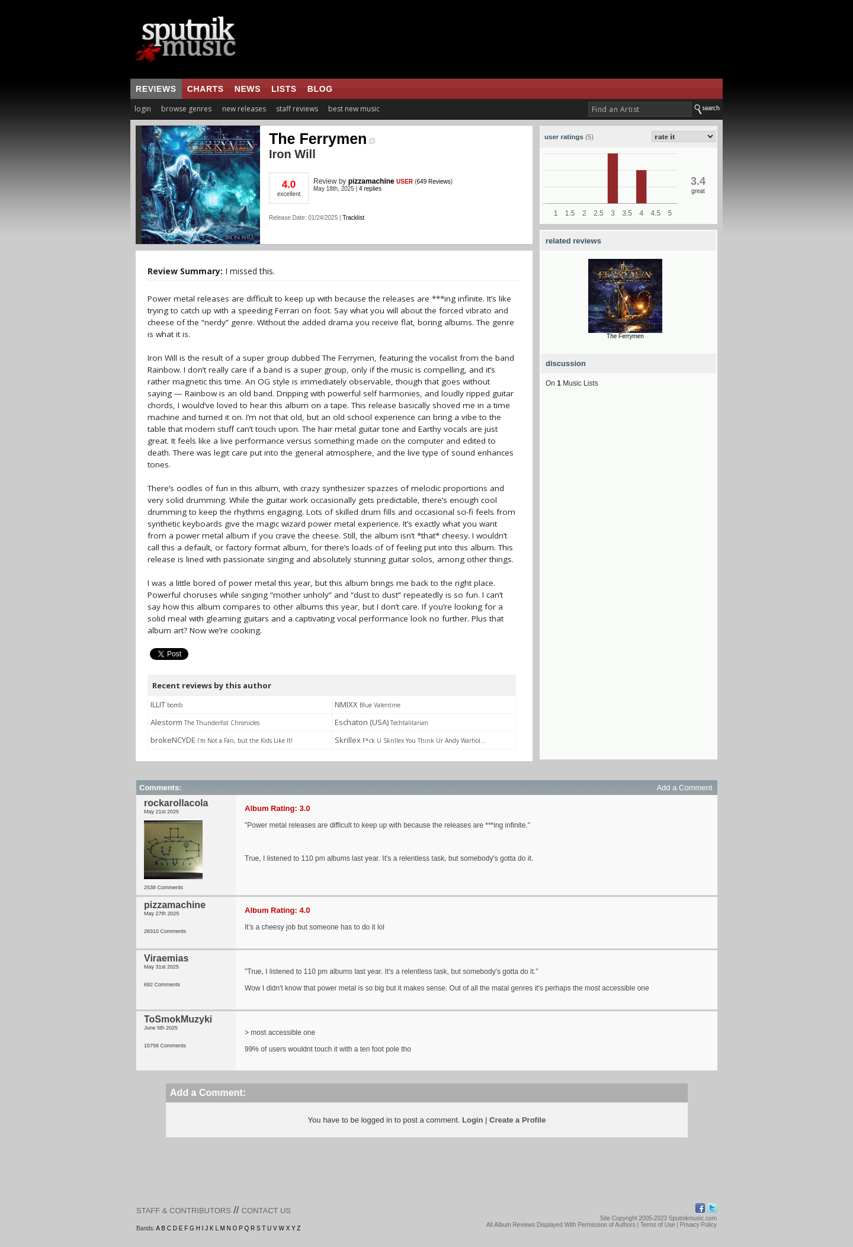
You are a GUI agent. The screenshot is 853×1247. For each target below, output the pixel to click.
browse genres (186, 109)
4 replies (370, 188)
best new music (354, 109)
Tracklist (353, 217)
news (248, 89)
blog (320, 89)
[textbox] (640, 109)
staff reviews (297, 109)
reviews (156, 89)
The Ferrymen (322, 138)
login (142, 109)
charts (205, 89)
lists (284, 89)
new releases (244, 109)
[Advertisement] (628, 581)
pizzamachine (371, 181)
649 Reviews (434, 181)
